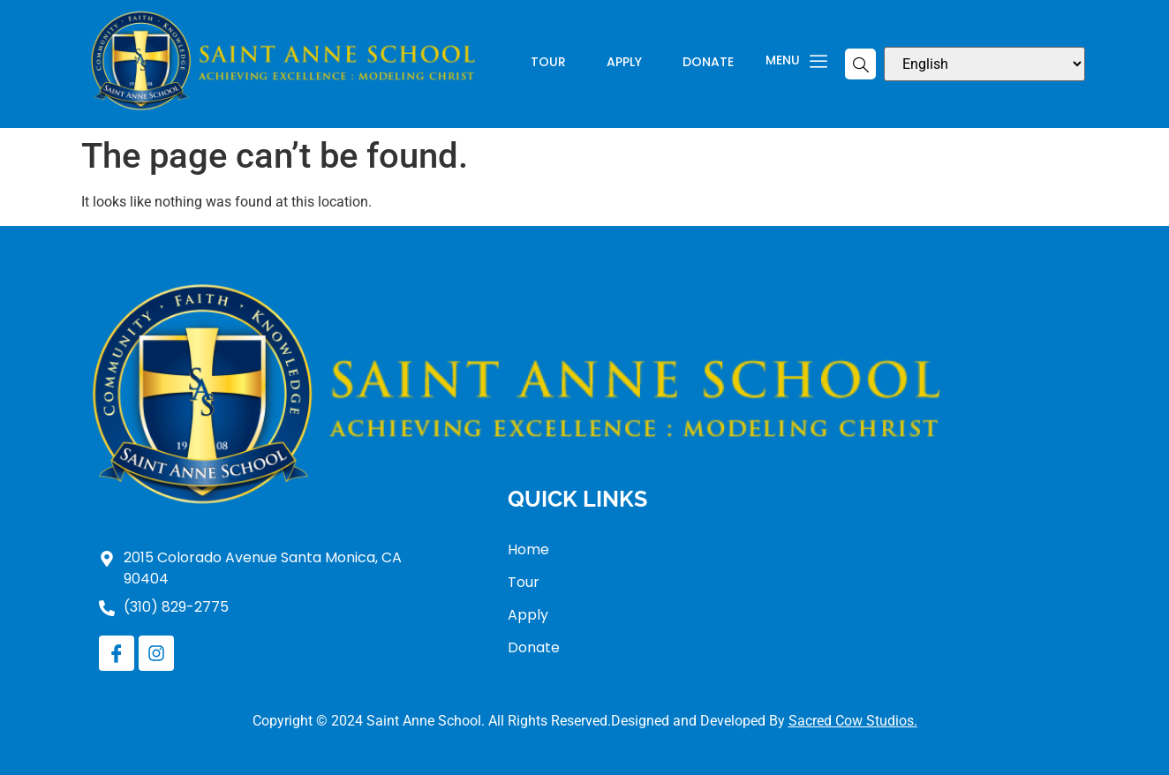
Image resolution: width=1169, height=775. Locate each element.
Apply (624, 63)
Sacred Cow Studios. (852, 720)
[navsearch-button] (860, 64)
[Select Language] (984, 64)
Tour (548, 63)
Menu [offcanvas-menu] (796, 61)
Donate (708, 63)
